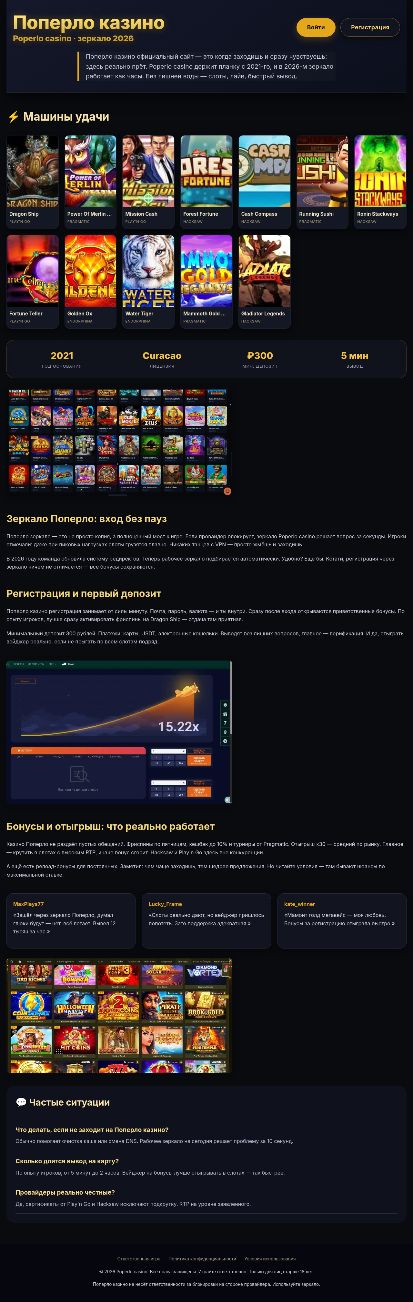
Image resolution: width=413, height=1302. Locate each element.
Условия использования (270, 1258)
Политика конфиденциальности (202, 1258)
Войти (316, 27)
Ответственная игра (138, 1258)
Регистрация (370, 27)
